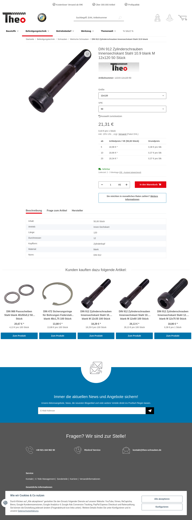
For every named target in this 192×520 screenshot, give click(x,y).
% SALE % (128, 31)
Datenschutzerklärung (28, 511)
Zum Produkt (19, 336)
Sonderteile (62, 479)
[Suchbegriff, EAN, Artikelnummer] (95, 17)
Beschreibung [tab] (34, 210)
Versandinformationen (90, 479)
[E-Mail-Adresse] (92, 410)
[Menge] (110, 185)
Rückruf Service (92, 450)
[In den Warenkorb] (150, 184)
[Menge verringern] (102, 185)
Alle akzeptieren (162, 499)
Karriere (74, 479)
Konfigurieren (162, 507)
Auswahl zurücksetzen (110, 116)
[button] (157, 17)
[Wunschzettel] (170, 17)
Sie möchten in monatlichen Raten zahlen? (132, 198)
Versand (122, 134)
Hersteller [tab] (77, 210)
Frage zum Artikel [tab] (57, 210)
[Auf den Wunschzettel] (87, 54)
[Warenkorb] (183, 18)
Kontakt (30, 479)
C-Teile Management (45, 479)
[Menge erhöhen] (126, 185)
